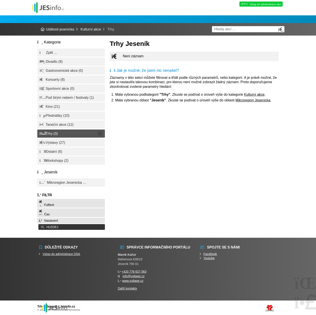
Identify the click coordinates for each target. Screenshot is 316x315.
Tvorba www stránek (269, 307)
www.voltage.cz (132, 280)
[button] (71, 226)
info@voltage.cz (134, 275)
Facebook (210, 253)
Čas (44, 213)
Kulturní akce (91, 29)
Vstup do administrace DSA (61, 253)
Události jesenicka (48, 7)
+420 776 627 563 (134, 271)
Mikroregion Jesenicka (252, 100)
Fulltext (46, 203)
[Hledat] (281, 29)
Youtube (209, 257)
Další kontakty (127, 288)
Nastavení (48, 220)
